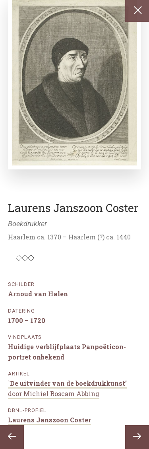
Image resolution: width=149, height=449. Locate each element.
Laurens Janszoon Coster (49, 420)
